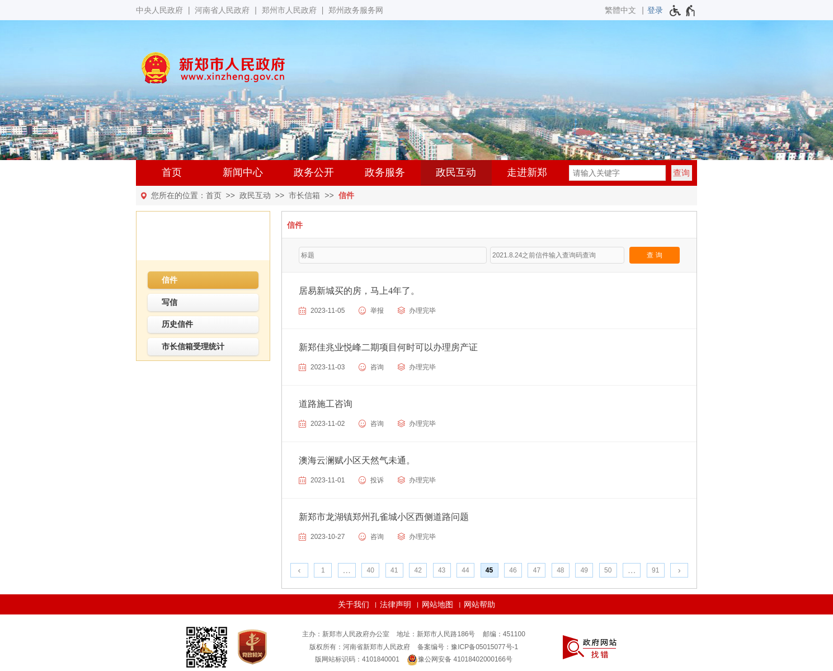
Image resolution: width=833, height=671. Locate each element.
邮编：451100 (504, 634)
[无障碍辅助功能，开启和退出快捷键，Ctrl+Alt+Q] (683, 10)
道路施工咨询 (325, 404)
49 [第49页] (584, 570)
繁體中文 (620, 10)
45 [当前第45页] (489, 570)
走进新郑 (527, 172)
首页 (172, 172)
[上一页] (299, 570)
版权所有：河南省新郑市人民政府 (359, 647)
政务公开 (314, 172)
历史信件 (177, 324)
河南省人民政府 (222, 10)
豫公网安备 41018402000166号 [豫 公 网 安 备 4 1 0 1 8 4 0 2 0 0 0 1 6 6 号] (459, 659)
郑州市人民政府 (289, 10)
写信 (169, 302)
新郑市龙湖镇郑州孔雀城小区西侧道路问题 (384, 517)
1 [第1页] (323, 570)
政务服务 (385, 172)
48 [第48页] (560, 570)
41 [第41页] (394, 570)
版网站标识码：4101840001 (357, 659)
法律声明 (395, 604)
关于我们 (353, 604)
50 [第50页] (607, 570)
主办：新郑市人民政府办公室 (345, 634)
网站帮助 (479, 604)
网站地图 (437, 604)
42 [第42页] (417, 570)
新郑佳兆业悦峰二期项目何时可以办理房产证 (388, 347)
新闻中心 (243, 172)
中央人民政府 (159, 10)
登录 (655, 10)
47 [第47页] (536, 570)
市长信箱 (304, 195)
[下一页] (679, 570)
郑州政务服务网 (355, 10)
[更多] (632, 570)
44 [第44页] (465, 570)
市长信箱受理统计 (193, 346)
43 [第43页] (441, 570)
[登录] (655, 10)
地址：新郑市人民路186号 (436, 634)
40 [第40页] (370, 570)
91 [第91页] (655, 570)
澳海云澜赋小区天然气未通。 (357, 460)
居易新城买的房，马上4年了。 (359, 290)
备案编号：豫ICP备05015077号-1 (467, 647)
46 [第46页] (512, 570)
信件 (346, 195)
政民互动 (456, 172)
